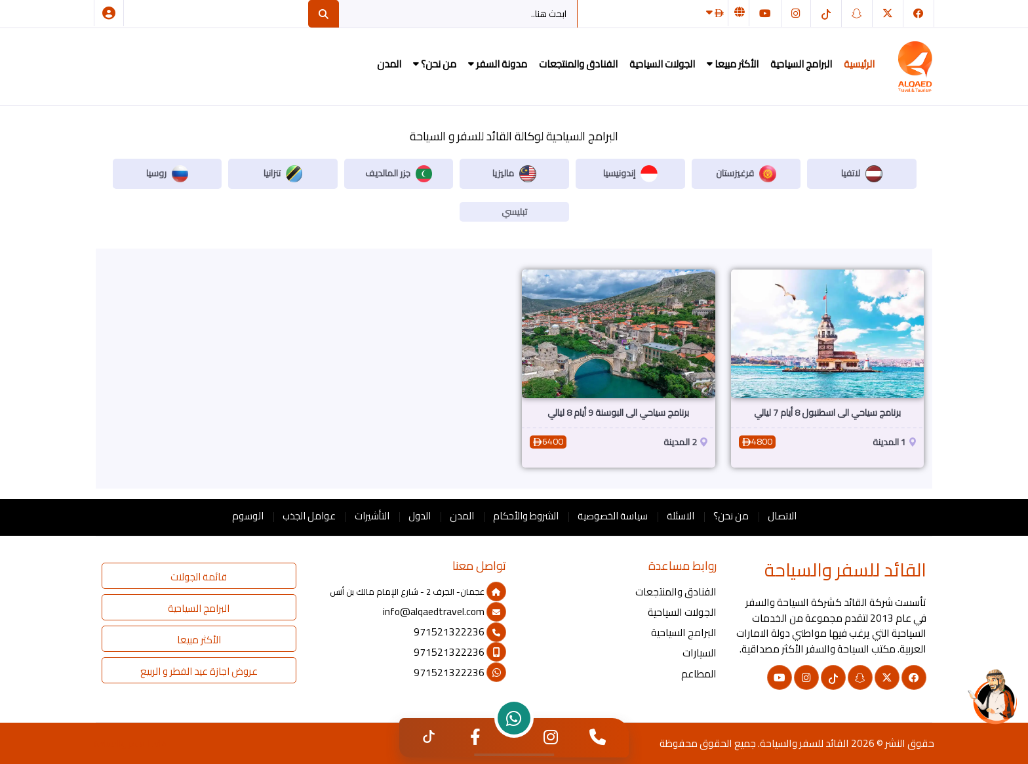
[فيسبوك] (918, 13)
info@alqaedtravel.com (444, 611)
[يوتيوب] (765, 13)
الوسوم (248, 515)
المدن (389, 63)
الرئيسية (859, 63)
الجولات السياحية (662, 63)
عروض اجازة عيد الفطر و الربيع (199, 671)
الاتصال (782, 515)
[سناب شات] (857, 13)
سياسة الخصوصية (613, 515)
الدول (419, 515)
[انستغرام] (796, 13)
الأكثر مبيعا (733, 63)
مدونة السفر (497, 63)
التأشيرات (372, 515)
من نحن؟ (434, 63)
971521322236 (460, 631)
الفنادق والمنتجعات (578, 63)
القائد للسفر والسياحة (804, 743)
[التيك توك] (826, 13)
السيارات (699, 652)
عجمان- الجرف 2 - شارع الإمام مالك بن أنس (418, 591)
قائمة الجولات (198, 576)
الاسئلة (680, 515)
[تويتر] (887, 13)
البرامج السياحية (801, 63)
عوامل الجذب (309, 515)
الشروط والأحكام (526, 515)
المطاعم (699, 673)
